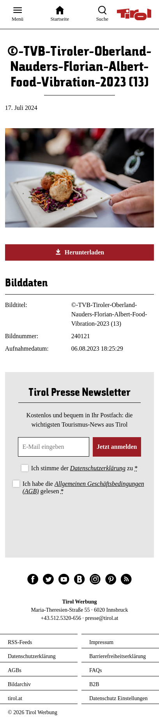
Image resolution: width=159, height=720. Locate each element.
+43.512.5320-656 (61, 618)
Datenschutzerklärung (97, 468)
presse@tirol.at (101, 618)
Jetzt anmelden (117, 446)
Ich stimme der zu (84, 468)
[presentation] (79, 518)
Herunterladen (79, 252)
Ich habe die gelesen (83, 487)
